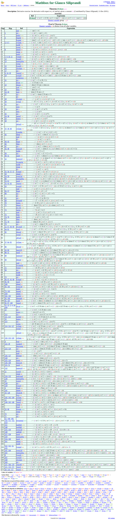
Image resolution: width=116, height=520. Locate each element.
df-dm (51, 493)
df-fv (44, 495)
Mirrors (2, 5)
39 (8, 129)
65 (6, 191)
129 (9, 360)
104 (6, 294)
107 (8, 301)
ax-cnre (82, 484)
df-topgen (92, 505)
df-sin (23, 504)
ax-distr (32, 484)
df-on (90, 493)
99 (8, 282)
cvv (51, 475)
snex (17, 111)
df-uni (39, 492)
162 (6, 446)
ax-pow (22, 482)
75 (6, 215)
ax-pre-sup (22, 486)
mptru (18, 203)
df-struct (38, 504)
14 (7, 73)
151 (9, 421)
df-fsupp (105, 497)
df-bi (25, 488)
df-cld (95, 509)
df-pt (100, 505)
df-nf (74, 488)
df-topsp (79, 509)
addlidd (18, 432)
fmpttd (18, 38)
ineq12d (19, 149)
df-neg (75, 499)
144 (13, 397)
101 (8, 286)
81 (8, 229)
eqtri (17, 92)
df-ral (27, 490)
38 (6, 121)
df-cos (30, 504)
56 (8, 172)
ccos (100, 476)
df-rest (61, 505)
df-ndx (61, 504)
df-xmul (87, 500)
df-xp (25, 493)
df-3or (42, 488)
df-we (19, 493)
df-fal (61, 488)
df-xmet (11, 509)
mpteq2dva (20, 61)
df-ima (70, 493)
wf (19, 476)
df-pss (103, 490)
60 (6, 179)
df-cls (109, 509)
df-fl (10, 502)
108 (11, 303)
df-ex (67, 488)
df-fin (98, 497)
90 (6, 260)
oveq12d (19, 176)
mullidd (19, 427)
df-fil (61, 511)
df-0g (76, 505)
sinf (17, 31)
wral (44, 475)
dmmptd (19, 298)
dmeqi (18, 85)
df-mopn (32, 509)
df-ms (96, 511)
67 (8, 227)
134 (6, 376)
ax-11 (91, 481)
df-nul (110, 490)
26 (8, 92)
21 (6, 80)
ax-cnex (49, 482)
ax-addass (14, 484)
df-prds (107, 505)
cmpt (82, 475)
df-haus (39, 511)
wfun (11, 476)
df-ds (31, 505)
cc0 (63, 476)
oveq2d (18, 75)
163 (9, 446)
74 (6, 217)
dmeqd (18, 232)
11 (11, 57)
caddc (76, 476)
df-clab (99, 488)
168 (6, 460)
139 (6, 386)
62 (11, 183)
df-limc (10, 512)
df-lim (97, 493)
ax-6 (62, 481)
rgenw (18, 210)
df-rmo (41, 490)
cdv (14, 478)
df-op (33, 492)
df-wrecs (17, 497)
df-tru (55, 488)
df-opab (72, 492)
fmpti (18, 142)
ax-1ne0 (48, 484)
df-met (18, 509)
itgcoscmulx (32, 515)
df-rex (34, 490)
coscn (18, 312)
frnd (17, 341)
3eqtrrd (18, 73)
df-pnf (33, 499)
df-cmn (105, 507)
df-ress (76, 504)
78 (8, 222)
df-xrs (3, 507)
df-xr (47, 499)
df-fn (14, 495)
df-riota (59, 495)
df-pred (77, 493)
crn (106, 475)
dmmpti (19, 356)
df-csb (73, 490)
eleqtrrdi (19, 393)
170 (13, 464)
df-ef (16, 504)
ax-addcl (80, 482)
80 (13, 227)
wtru (30, 475)
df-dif (79, 490)
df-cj (60, 502)
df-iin (59, 492)
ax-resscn (57, 482)
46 (6, 144)
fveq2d (18, 59)
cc (51, 476)
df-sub (68, 499)
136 (6, 379)
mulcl (18, 35)
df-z (38, 500)
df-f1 (26, 495)
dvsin (18, 82)
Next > (113, 1)
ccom (2, 476)
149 (12, 419)
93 (6, 286)
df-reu (47, 490)
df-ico (95, 500)
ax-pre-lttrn (101, 484)
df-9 (25, 500)
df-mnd (72, 507)
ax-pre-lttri (91, 484)
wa (17, 475)
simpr (18, 52)
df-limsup (95, 502)
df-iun (52, 492)
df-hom (46, 505)
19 (6, 75)
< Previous (106, 1)
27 (6, 94)
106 (8, 298)
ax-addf (31, 486)
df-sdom (91, 497)
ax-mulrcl (107, 482)
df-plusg (84, 504)
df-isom (51, 495)
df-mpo (80, 495)
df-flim (75, 511)
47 (6, 146)
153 (6, 422)
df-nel (21, 490)
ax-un (35, 482)
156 (9, 430)
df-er (50, 497)
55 (6, 172)
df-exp (24, 502)
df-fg (48, 509)
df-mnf (41, 499)
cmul (84, 476)
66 (6, 193)
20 (6, 469)
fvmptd (18, 57)
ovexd (18, 235)
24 (6, 92)
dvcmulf (19, 227)
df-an (31, 488)
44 (6, 142)
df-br (65, 492)
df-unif (39, 505)
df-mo (86, 488)
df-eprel (98, 492)
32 (6, 183)
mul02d (19, 425)
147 (6, 450)
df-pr (21, 492)
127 (9, 356)
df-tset (18, 505)
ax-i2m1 (40, 484)
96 (6, 279)
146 (13, 402)
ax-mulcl (98, 482)
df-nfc (8, 490)
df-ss (97, 490)
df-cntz (98, 507)
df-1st (99, 495)
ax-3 (40, 481)
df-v (60, 490)
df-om (93, 495)
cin (57, 475)
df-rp (64, 500)
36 (8, 116)
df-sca (107, 504)
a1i (17, 33)
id (17, 97)
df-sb (80, 488)
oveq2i (18, 102)
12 (6, 59)
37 (6, 129)
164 (9, 450)
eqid (17, 137)
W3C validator (111, 518)
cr (57, 476)
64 (6, 229)
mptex (18, 118)
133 (9, 467)
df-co (44, 493)
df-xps (26, 507)
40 (11, 129)
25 (6, 90)
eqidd (18, 45)
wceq (23, 475)
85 (11, 242)
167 (6, 457)
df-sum (9, 504)
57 (11, 172)
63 (6, 186)
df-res (63, 493)
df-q (58, 500)
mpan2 (18, 291)
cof (45, 476)
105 (9, 296)
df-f (20, 495)
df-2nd (106, 495)
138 (6, 383)
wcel (38, 475)
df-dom (83, 497)
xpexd (18, 116)
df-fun (8, 495)
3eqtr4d (19, 464)
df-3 (102, 499)
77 (6, 219)
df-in (91, 490)
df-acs (48, 507)
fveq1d (18, 386)
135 (9, 376)
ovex (18, 351)
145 (9, 402)
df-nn (89, 499)
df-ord (84, 493)
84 (8, 242)
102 (6, 296)
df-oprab (72, 495)
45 (8, 142)
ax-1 (32, 481)
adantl (18, 49)
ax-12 (97, 481)
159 (6, 437)
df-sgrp (64, 507)
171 (13, 467)
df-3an (49, 488)
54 (6, 176)
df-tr (85, 492)
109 (6, 307)
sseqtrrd (19, 344)
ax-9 (79, 481)
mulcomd (19, 376)
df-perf (17, 511)
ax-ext (104, 481)
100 (6, 284)
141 (6, 390)
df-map (57, 497)
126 (6, 356)
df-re (66, 502)
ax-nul (15, 482)
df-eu (92, 488)
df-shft (53, 502)
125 (6, 360)
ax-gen (44, 481)
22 (6, 227)
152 (13, 421)
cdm (98, 475)
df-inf (14, 499)
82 (6, 232)
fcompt (18, 40)
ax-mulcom (5, 484)
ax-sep (8, 482)
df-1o (38, 497)
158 (9, 434)
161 (6, 441)
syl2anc (19, 42)
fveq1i (18, 268)
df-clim (104, 502)
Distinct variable (53, 20)
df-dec (44, 500)
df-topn (69, 505)
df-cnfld (55, 509)
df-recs (25, 497)
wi (12, 475)
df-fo (32, 495)
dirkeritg (42, 515)
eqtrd (18, 156)
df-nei (3, 511)
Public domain (62, 518)
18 (10, 73)
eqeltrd (18, 296)
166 (9, 464)
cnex (18, 107)
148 (8, 419)
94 (6, 270)
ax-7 (68, 481)
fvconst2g (19, 162)
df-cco (54, 505)
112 (6, 314)
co (39, 476)
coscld (18, 371)
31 (6, 104)
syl (17, 349)
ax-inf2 (42, 482)
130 (6, 363)
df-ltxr (54, 499)
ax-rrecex (74, 484)
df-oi (20, 499)
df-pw (9, 492)
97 (8, 279)
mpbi (18, 217)
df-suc (104, 493)
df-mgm (56, 507)
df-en (76, 497)
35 (6, 114)
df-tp (27, 492)
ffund (18, 388)
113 (9, 317)
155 (6, 430)
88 (6, 252)
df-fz (108, 500)
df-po (104, 492)
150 (6, 421)
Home (7, 5)
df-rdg (31, 497)
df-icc (101, 500)
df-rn (57, 493)
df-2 (96, 499)
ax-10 (85, 481)
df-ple (25, 505)
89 (6, 256)
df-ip (11, 505)
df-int (46, 492)
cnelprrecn (20, 78)
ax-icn (73, 482)
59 (8, 176)
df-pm (63, 497)
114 (6, 326)
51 (8, 156)
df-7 (13, 500)
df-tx (46, 511)
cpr (75, 475)
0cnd (18, 407)
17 (6, 71)
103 (8, 291)
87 (8, 303)
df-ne (14, 490)
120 (13, 338)
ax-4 (51, 481)
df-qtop (11, 507)
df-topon (70, 509)
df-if (3, 492)
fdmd (18, 134)
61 (8, 181)
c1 (69, 476)
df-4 (108, 499)
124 (9, 349)
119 (9, 338)
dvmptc (18, 409)
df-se (13, 493)
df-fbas (41, 509)
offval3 (18, 124)
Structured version (93, 5)
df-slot (53, 504)
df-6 (7, 500)
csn (70, 475)
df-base (68, 504)
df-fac (31, 502)
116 (9, 326)
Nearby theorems (111, 3)
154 (6, 439)
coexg (18, 324)
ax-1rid (56, 484)
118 (6, 338)
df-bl (25, 509)
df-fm (67, 511)
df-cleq (106, 488)
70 (6, 203)
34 (6, 116)
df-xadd (79, 500)
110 (8, 469)
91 (6, 301)
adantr (18, 294)
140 (6, 402)
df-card (26, 499)
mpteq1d (19, 159)
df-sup (7, 499)
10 (9, 57)
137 (6, 464)
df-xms (89, 511)
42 (6, 134)
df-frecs (9, 497)
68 (11, 227)
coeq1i (18, 381)
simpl (18, 374)
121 (6, 467)
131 (6, 365)
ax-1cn (18, 208)
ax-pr (28, 482)
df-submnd (81, 507)
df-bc (38, 502)
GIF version (112, 5)
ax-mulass (24, 484)
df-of (86, 495)
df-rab (54, 490)
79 (6, 224)
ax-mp (27, 481)
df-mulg (89, 507)
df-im (73, 502)
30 (6, 102)
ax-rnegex (65, 484)
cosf (17, 87)
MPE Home (13, 5)
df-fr (7, 493)
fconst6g (19, 132)
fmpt (18, 215)
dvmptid (19, 200)
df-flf (82, 511)
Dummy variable (45, 26)
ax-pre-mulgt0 (12, 486)
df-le (61, 499)
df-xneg (71, 500)
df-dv (16, 512)
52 (6, 159)
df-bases (87, 509)
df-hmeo (53, 511)
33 (6, 109)
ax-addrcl (89, 482)
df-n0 (31, 500)
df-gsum (83, 505)
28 (14, 305)
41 (8, 183)
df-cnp (31, 511)
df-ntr (102, 509)
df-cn (24, 511)
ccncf (5, 478)
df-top (63, 509)
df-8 (19, 500)
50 (6, 153)
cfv (24, 476)
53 (6, 181)
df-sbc (66, 490)
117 (13, 326)
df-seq (17, 502)
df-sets (46, 504)
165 (6, 453)
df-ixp (70, 497)
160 (9, 439)
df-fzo (3, 502)
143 (9, 397)
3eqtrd (18, 303)
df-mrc (41, 507)
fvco (17, 395)
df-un (85, 490)
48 (8, 149)
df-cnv (38, 493)
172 (12, 469)
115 (6, 321)
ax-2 (36, 481)
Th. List (19, 5)
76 (8, 217)
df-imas (19, 507)
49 (6, 156)
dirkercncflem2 (53, 515)
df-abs (87, 502)
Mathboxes (26, 5)
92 (6, 298)
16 (6, 68)
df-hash (45, 502)
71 (6, 205)
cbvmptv (19, 68)
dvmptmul (19, 421)
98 (13, 279)
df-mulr (92, 504)
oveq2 (18, 47)
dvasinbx (22, 515)
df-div (82, 499)
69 (6, 200)
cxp (90, 475)
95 (6, 282)
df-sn (15, 492)
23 (6, 85)
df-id (91, 492)
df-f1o (38, 495)
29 (6, 99)
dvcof (18, 306)
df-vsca (4, 505)
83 (6, 303)
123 (6, 349)
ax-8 (73, 481)
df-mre (34, 507)
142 (6, 397)
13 (6, 61)
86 (6, 247)
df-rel (31, 493)
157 (6, 434)
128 (6, 358)
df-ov (65, 495)
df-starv (100, 504)
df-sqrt (80, 502)
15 (6, 66)
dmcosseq (19, 346)
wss (64, 475)
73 (6, 210)
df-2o (44, 497)
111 (6, 317)
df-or (36, 488)
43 (6, 149)
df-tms (104, 511)
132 (6, 368)
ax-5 (56, 481)
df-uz (51, 500)
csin (92, 476)
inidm (18, 151)
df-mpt (79, 492)
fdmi (18, 90)
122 (6, 344)
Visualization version (104, 5)
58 (6, 174)
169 (6, 462)
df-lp (10, 511)
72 (6, 222)
